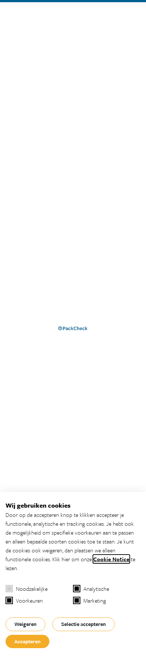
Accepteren (27, 641)
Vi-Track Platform (25, 475)
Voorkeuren (24, 600)
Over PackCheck (24, 484)
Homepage (26, 330)
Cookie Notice (111, 559)
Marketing (89, 600)
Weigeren (25, 624)
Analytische (91, 589)
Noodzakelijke (27, 589)
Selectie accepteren (83, 624)
